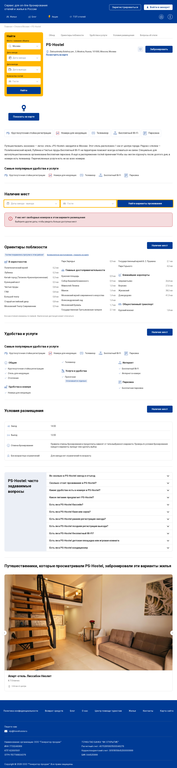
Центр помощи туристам (108, 711)
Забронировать (159, 49)
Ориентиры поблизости (72, 35)
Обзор (52, 35)
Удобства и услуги (98, 35)
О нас (85, 711)
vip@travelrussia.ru (15, 731)
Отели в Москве (22, 26)
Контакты (148, 711)
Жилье (12, 16)
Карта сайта (166, 711)
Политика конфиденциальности (21, 711)
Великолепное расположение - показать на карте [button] (68, 255)
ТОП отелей (78, 16)
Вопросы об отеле (148, 35)
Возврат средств (54, 711)
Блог (32, 16)
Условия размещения (123, 35)
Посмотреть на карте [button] (57, 55)
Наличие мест (160, 245)
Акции (53, 16)
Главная (8, 26)
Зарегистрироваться (125, 7)
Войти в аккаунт (158, 7)
